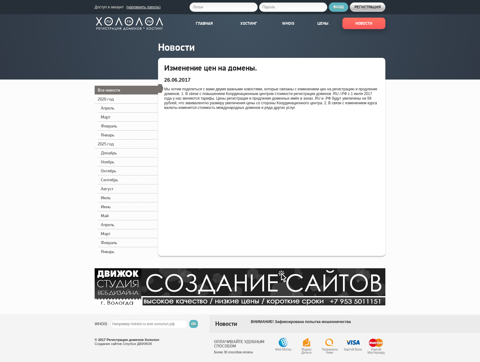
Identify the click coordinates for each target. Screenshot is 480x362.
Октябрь (108, 170)
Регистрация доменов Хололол (133, 340)
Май (105, 215)
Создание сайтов (108, 344)
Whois (288, 23)
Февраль (109, 125)
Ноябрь (107, 161)
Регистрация (367, 7)
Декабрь (109, 152)
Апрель (107, 108)
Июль (106, 197)
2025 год (106, 143)
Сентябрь (109, 179)
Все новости (128, 89)
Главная (204, 23)
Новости (363, 23)
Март (105, 116)
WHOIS (101, 324)
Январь (107, 134)
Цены (324, 23)
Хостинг (248, 23)
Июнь (106, 206)
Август (107, 188)
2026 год (106, 99)
